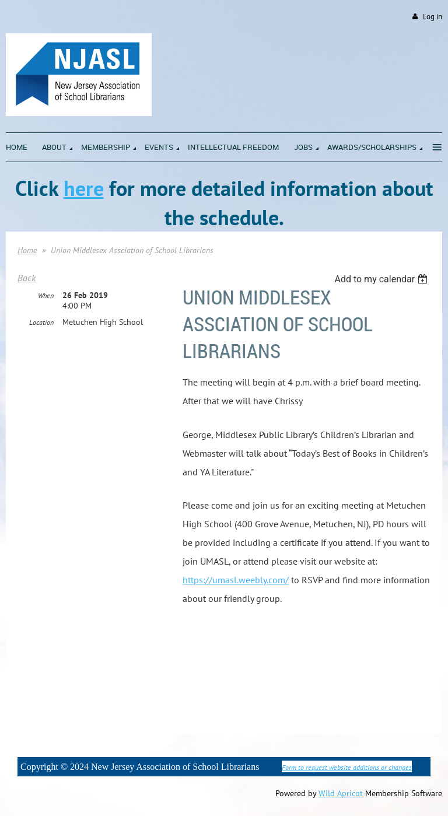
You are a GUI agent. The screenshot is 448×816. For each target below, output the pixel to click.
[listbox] (382, 279)
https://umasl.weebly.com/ (236, 580)
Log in (432, 17)
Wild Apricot (340, 793)
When (46, 295)
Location (41, 322)
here (84, 188)
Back (27, 277)
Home (27, 250)
